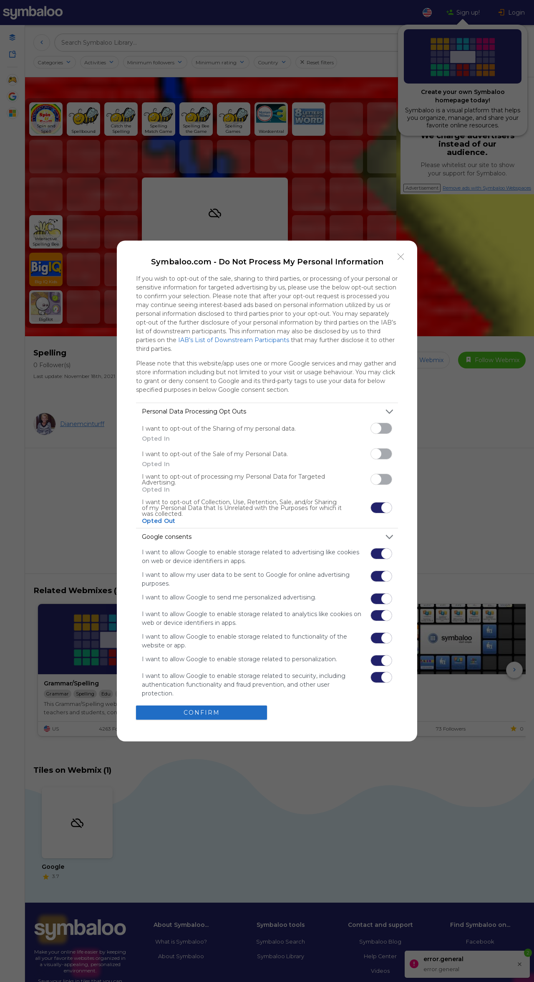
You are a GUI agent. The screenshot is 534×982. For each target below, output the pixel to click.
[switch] (381, 428)
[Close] (401, 257)
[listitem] (267, 411)
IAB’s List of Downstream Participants (233, 340)
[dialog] (267, 491)
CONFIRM (202, 712)
